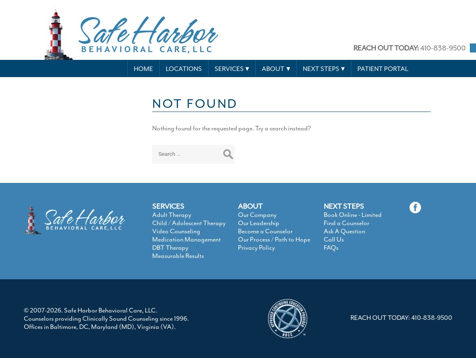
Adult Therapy (171, 215)
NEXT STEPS (344, 206)
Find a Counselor (346, 223)
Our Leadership (258, 223)
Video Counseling (176, 231)
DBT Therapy (170, 248)
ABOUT (250, 206)
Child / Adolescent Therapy (189, 223)
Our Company (257, 215)
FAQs (331, 248)
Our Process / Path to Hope (274, 239)
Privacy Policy (256, 248)
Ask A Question (344, 231)
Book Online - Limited (353, 215)
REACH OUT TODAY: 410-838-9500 (401, 318)
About (273, 69)
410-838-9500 (409, 47)
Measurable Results (178, 256)
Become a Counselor (265, 231)
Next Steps (321, 69)
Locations (184, 69)
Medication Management (186, 239)
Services (229, 69)
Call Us (334, 239)
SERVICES (168, 206)
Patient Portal (382, 69)
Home (143, 69)
